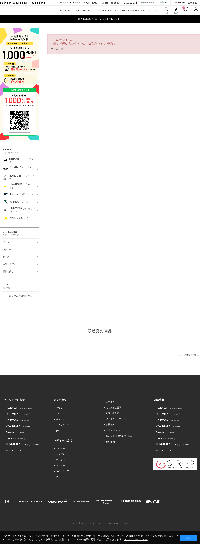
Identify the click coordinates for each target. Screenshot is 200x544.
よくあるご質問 (113, 407)
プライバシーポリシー (117, 430)
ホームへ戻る (58, 48)
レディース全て (62, 440)
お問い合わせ (112, 413)
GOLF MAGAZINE (133, 10)
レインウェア (62, 425)
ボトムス (60, 419)
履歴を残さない (191, 354)
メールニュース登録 (116, 419)
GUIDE (153, 10)
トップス (60, 413)
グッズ (59, 430)
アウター (60, 407)
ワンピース (61, 465)
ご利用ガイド (112, 401)
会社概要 (110, 424)
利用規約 (110, 441)
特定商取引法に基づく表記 (119, 435)
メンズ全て (60, 399)
